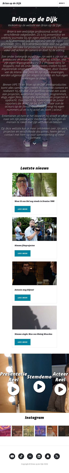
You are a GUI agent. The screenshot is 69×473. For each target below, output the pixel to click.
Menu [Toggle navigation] (62, 3)
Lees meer (22, 209)
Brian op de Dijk (12, 3)
